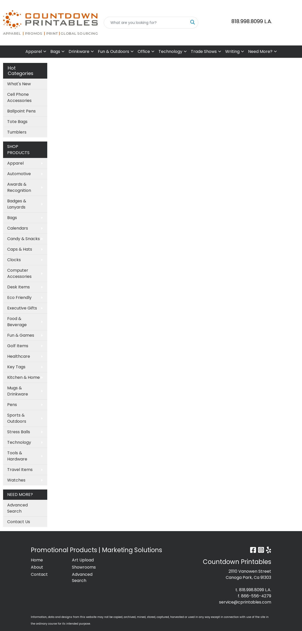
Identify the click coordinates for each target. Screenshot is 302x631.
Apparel (33, 51)
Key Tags (16, 367)
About (37, 567)
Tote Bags (17, 122)
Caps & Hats (19, 249)
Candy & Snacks (23, 239)
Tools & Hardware (17, 456)
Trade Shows (204, 51)
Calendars (17, 228)
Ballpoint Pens (21, 111)
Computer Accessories (19, 273)
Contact (39, 574)
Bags (55, 51)
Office (144, 51)
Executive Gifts (22, 308)
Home (37, 560)
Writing (232, 51)
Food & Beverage (17, 322)
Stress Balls (18, 432)
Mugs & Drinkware (17, 391)
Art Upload (83, 560)
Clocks (14, 260)
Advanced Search (17, 508)
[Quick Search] (145, 23)
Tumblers (16, 132)
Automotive (19, 174)
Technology (170, 51)
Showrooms (84, 567)
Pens (12, 405)
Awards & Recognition (19, 187)
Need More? (260, 51)
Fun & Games (20, 335)
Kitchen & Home (23, 377)
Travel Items (20, 470)
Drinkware (79, 51)
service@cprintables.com (245, 602)
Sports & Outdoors (16, 418)
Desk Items (18, 287)
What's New (19, 84)
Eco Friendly (19, 297)
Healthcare (18, 356)
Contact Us (18, 522)
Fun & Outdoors (113, 51)
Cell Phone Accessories (19, 97)
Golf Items (17, 346)
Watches (16, 480)
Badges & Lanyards (16, 204)
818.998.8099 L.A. (251, 21)
